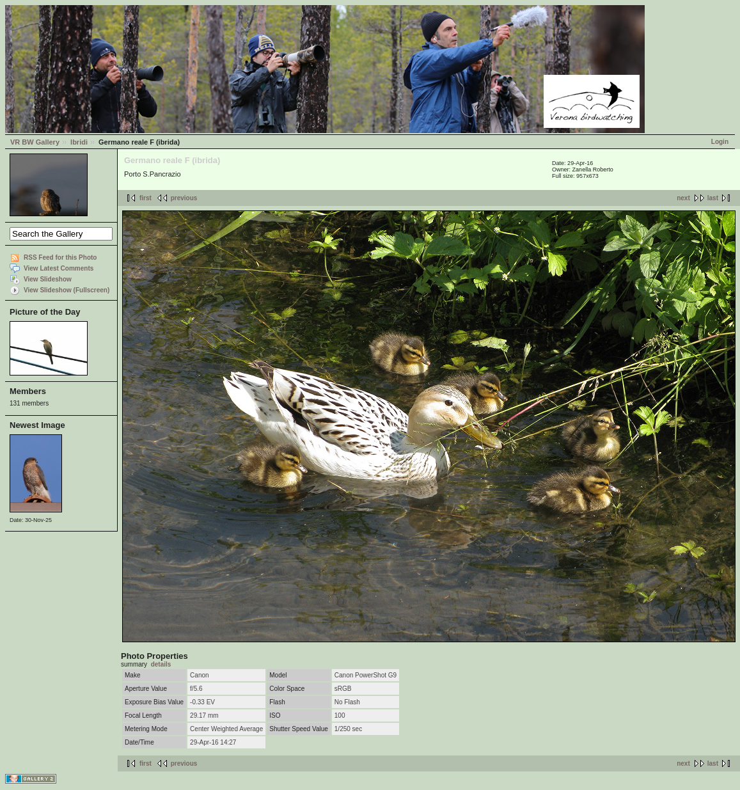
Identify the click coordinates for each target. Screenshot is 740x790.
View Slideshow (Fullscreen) (66, 290)
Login (719, 141)
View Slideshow (48, 279)
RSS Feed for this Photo (60, 257)
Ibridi (79, 142)
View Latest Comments (58, 268)
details (161, 664)
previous (184, 197)
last (712, 197)
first (145, 197)
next (683, 197)
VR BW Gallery (34, 142)
